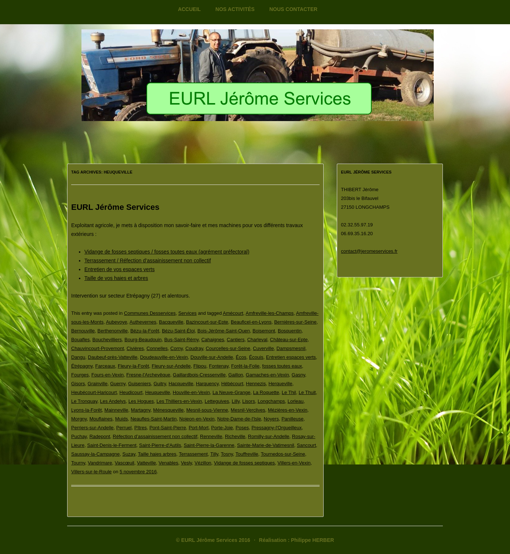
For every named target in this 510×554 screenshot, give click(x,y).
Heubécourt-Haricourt (94, 392)
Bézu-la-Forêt (144, 331)
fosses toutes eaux (282, 366)
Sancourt (306, 445)
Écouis (256, 357)
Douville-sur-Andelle (211, 357)
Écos (241, 357)
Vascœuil (124, 463)
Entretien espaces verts (291, 357)
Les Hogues (141, 401)
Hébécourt (232, 383)
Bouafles (80, 339)
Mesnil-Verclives (248, 410)
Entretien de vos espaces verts (119, 269)
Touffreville (247, 454)
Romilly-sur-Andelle (268, 436)
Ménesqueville (168, 410)
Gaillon (235, 375)
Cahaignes (212, 339)
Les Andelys (113, 401)
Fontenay (219, 366)
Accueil (189, 9)
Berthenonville (113, 331)
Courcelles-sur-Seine (228, 348)
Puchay (79, 436)
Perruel (124, 427)
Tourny (78, 463)
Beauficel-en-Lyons (251, 322)
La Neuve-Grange (231, 392)
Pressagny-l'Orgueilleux (276, 427)
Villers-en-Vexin (293, 463)
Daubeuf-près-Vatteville (113, 357)
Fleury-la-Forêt (133, 366)
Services (187, 313)
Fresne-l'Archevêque (148, 375)
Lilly (236, 401)
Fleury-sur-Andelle (171, 366)
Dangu (78, 357)
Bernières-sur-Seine (295, 322)
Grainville (98, 383)
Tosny (227, 454)
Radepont (100, 436)
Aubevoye (116, 322)
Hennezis (256, 383)
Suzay (128, 454)
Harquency (207, 383)
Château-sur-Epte (289, 339)
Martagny (140, 410)
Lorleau (295, 401)
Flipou (199, 366)
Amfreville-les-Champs (270, 313)
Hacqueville (180, 383)
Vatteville (146, 463)
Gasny (298, 375)
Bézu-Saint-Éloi (178, 331)
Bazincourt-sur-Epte (207, 322)
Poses (242, 427)
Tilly (214, 454)
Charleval (257, 339)
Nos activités (235, 9)
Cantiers (235, 339)
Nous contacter (293, 9)
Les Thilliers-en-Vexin (179, 401)
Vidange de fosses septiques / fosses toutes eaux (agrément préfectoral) (166, 252)
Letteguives (217, 401)
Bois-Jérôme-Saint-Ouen (223, 331)
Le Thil (289, 392)
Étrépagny (81, 366)
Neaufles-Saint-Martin (154, 419)
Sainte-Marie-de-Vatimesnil (265, 445)
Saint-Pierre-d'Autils (160, 445)
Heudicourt (131, 392)
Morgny (79, 419)
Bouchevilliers (107, 339)
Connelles (157, 348)
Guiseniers (139, 383)
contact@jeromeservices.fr (369, 251)
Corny (176, 348)
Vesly (186, 463)
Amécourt (233, 313)
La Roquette (266, 392)
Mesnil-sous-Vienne (207, 410)
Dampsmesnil (291, 348)
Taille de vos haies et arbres (116, 278)
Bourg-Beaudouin (142, 339)
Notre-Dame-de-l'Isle (239, 419)
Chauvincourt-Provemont (97, 348)
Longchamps (271, 401)
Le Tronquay (84, 401)
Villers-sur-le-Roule (91, 471)
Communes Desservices (150, 313)
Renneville (211, 436)
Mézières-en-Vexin (287, 410)
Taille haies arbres (157, 454)
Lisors (248, 401)
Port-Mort (198, 427)
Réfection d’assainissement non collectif (155, 436)
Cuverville (263, 348)
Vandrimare (100, 463)
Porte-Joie (222, 427)
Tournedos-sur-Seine (283, 454)
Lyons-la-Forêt (86, 410)
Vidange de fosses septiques (244, 463)
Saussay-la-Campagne (95, 454)
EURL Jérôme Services (115, 207)
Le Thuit (307, 392)
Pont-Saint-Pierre (167, 427)
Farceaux (105, 366)
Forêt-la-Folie (245, 366)
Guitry (160, 383)
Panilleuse (292, 419)
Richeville (235, 436)
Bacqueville (171, 322)
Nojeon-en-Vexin (197, 419)
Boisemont (263, 331)
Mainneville (116, 410)
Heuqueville (157, 392)
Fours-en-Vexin (107, 375)
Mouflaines (101, 419)
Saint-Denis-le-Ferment (111, 445)
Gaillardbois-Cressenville (199, 375)
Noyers (271, 419)
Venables (168, 463)
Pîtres (140, 427)
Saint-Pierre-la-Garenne (209, 445)
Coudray (194, 348)
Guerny (117, 383)
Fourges (80, 375)
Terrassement (193, 454)
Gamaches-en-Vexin (267, 375)
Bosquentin (290, 331)
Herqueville (280, 383)
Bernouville (83, 331)
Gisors (78, 383)
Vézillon (202, 463)
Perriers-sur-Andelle (92, 427)
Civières (135, 348)
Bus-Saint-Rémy (181, 339)
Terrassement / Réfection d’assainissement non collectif (147, 260)
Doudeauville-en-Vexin (164, 357)
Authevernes (143, 322)
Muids (121, 419)
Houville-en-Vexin (191, 392)
